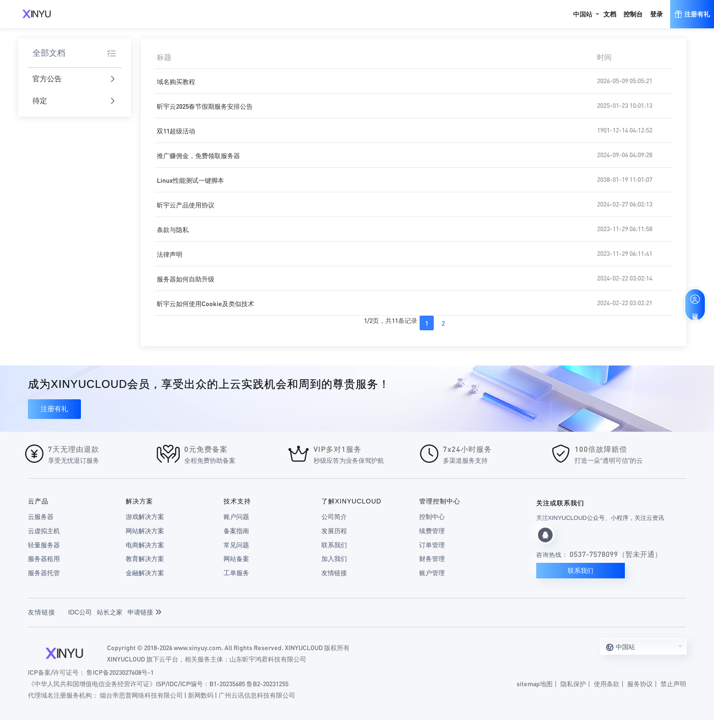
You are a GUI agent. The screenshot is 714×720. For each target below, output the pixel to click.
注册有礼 (54, 409)
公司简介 (334, 516)
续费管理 (432, 531)
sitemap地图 (535, 683)
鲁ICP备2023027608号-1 (120, 672)
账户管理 (432, 573)
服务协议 (640, 683)
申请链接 (144, 612)
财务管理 (432, 558)
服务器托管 (44, 573)
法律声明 (169, 254)
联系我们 (334, 545)
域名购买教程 (176, 81)
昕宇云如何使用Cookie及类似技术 (205, 303)
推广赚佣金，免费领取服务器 (198, 155)
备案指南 (236, 531)
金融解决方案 (145, 573)
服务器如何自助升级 (185, 279)
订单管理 (432, 545)
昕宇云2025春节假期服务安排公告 (205, 106)
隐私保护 (573, 683)
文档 (609, 14)
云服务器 (40, 516)
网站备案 (236, 558)
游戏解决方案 (145, 516)
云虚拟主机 (44, 531)
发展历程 (334, 531)
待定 (73, 101)
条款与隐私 (173, 229)
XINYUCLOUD (36, 14)
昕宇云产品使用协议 (185, 205)
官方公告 (73, 79)
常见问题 (236, 545)
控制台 (633, 14)
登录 (656, 14)
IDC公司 (80, 612)
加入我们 (334, 558)
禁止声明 (673, 683)
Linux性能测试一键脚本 (190, 180)
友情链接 (334, 573)
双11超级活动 (176, 131)
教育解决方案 (145, 558)
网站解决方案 (145, 531)
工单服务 (236, 573)
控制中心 (432, 516)
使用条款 (606, 683)
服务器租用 (44, 558)
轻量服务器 (44, 545)
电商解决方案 (145, 545)
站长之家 (110, 612)
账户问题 (236, 516)
